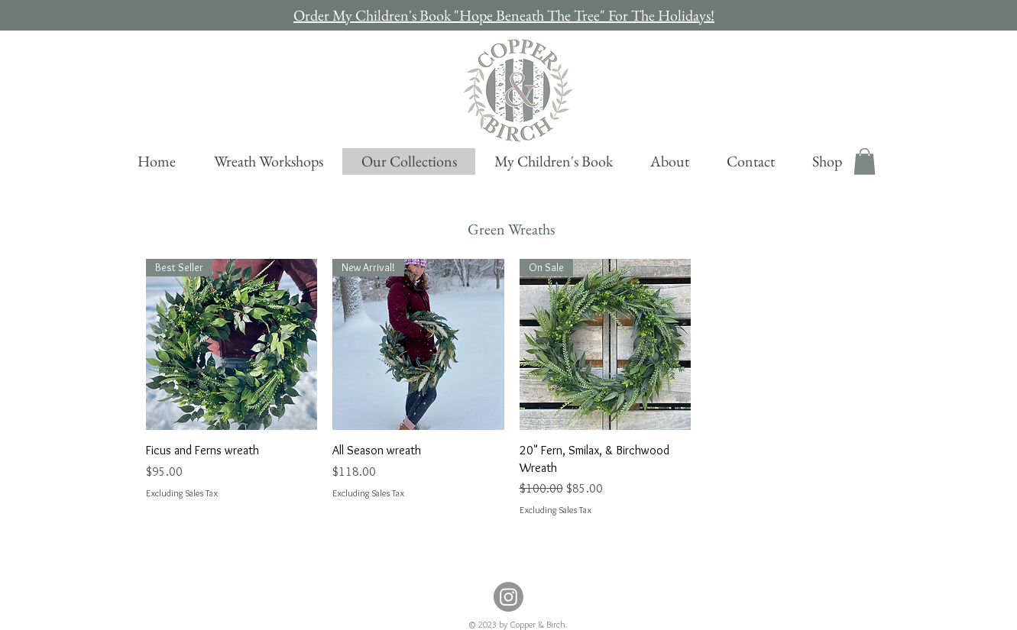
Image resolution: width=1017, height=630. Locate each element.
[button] (864, 161)
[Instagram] (508, 597)
